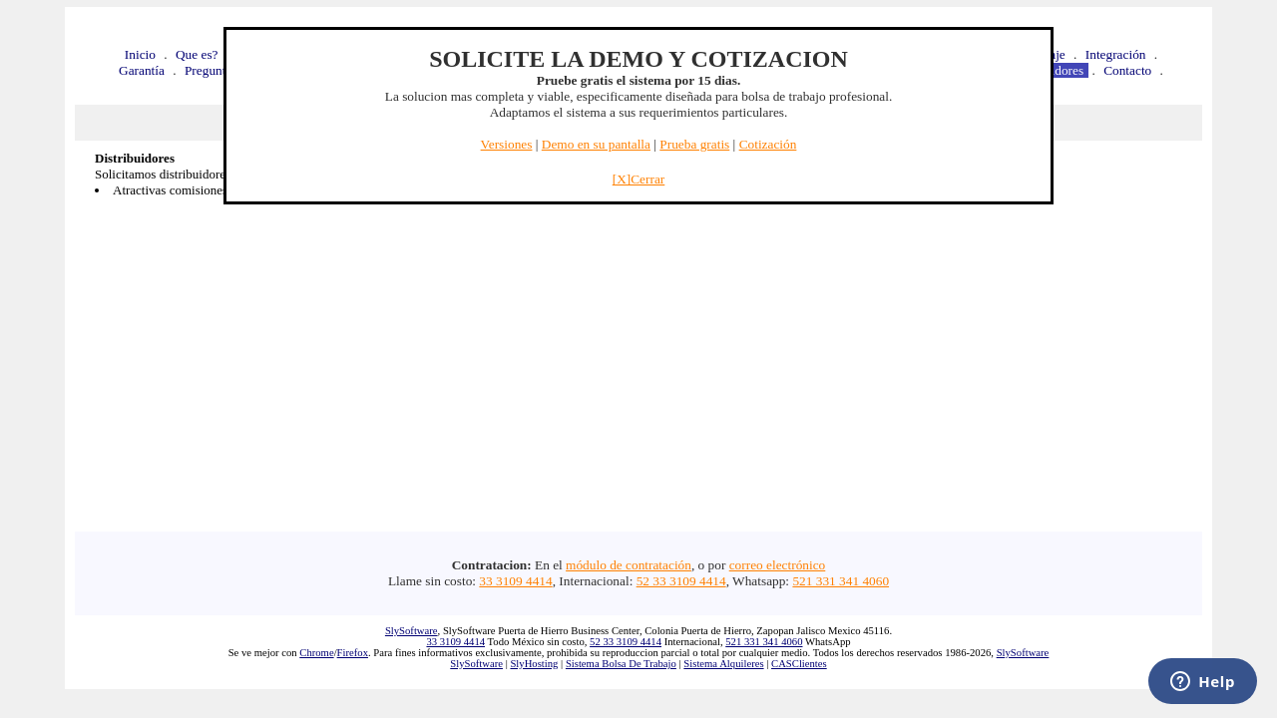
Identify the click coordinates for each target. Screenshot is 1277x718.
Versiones (507, 144)
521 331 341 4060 (840, 580)
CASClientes (799, 663)
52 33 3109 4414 (681, 580)
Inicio (140, 54)
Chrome (316, 652)
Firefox (352, 652)
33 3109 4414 (515, 580)
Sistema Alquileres (723, 663)
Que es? (197, 54)
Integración (1115, 54)
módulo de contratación (628, 564)
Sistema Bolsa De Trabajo (621, 663)
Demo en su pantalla (596, 144)
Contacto (1127, 70)
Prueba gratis (694, 144)
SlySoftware (411, 630)
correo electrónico (777, 564)
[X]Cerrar (639, 179)
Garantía (142, 70)
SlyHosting (534, 663)
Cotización (768, 144)
